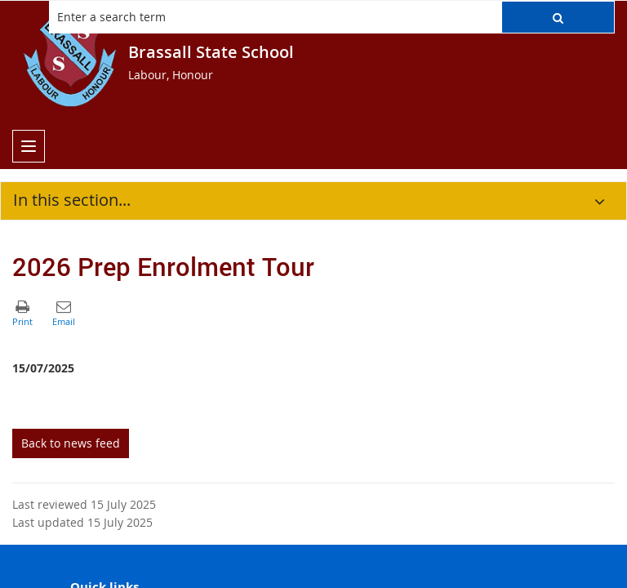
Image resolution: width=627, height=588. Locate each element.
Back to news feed (70, 443)
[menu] (28, 146)
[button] (558, 17)
